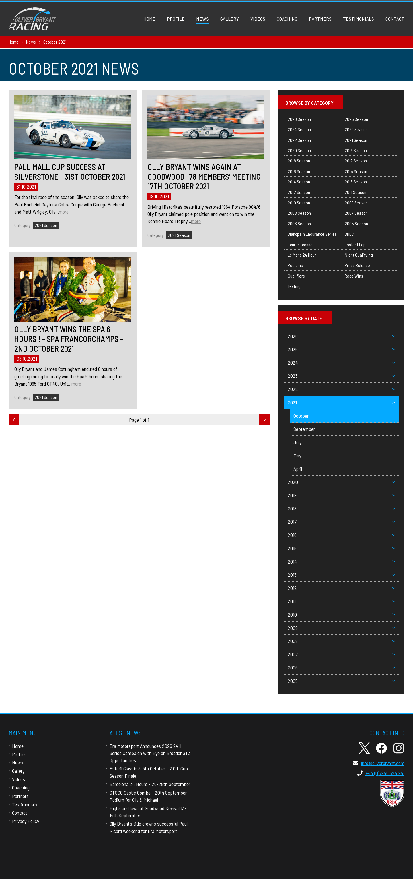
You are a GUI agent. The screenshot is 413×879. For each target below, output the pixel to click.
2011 (341, 601)
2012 (341, 588)
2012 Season (299, 192)
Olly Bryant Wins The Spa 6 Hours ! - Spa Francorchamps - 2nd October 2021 (68, 338)
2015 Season (356, 171)
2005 (341, 681)
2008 (341, 641)
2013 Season (356, 181)
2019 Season (356, 150)
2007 (341, 654)
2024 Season (299, 129)
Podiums (295, 265)
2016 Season (299, 171)
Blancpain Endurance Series (312, 234)
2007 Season (356, 213)
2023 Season (356, 129)
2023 (341, 376)
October (301, 416)
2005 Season (356, 223)
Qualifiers (296, 275)
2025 (341, 349)
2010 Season (299, 202)
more (64, 211)
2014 (341, 561)
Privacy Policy (25, 821)
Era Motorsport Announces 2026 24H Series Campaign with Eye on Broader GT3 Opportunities (150, 753)
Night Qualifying (359, 254)
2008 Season (299, 213)
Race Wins (354, 275)
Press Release (357, 265)
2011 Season (355, 192)
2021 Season (46, 225)
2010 (341, 614)
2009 (341, 628)
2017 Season (356, 160)
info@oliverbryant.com (378, 763)
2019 (341, 495)
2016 (341, 535)
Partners (320, 19)
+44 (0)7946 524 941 (380, 773)
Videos (257, 19)
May (297, 455)
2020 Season (299, 150)
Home (149, 19)
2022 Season (299, 140)
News (202, 19)
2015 (341, 548)
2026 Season (299, 119)
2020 (341, 482)
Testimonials (358, 19)
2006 (341, 667)
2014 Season (299, 181)
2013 (341, 575)
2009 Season (356, 202)
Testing (294, 286)
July (297, 442)
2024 (341, 362)
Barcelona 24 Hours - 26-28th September (150, 784)
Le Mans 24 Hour (302, 254)
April (297, 469)
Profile (176, 19)
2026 (341, 336)
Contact (394, 19)
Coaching (287, 19)
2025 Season (356, 119)
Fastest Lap (355, 244)
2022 (341, 389)
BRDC (349, 234)
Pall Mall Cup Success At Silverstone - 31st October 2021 (69, 171)
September (304, 429)
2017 (341, 521)
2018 (341, 508)
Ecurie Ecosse (300, 244)
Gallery (229, 19)
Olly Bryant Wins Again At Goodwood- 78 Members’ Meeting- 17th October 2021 (205, 176)
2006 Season (299, 223)
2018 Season (299, 160)
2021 (341, 402)
